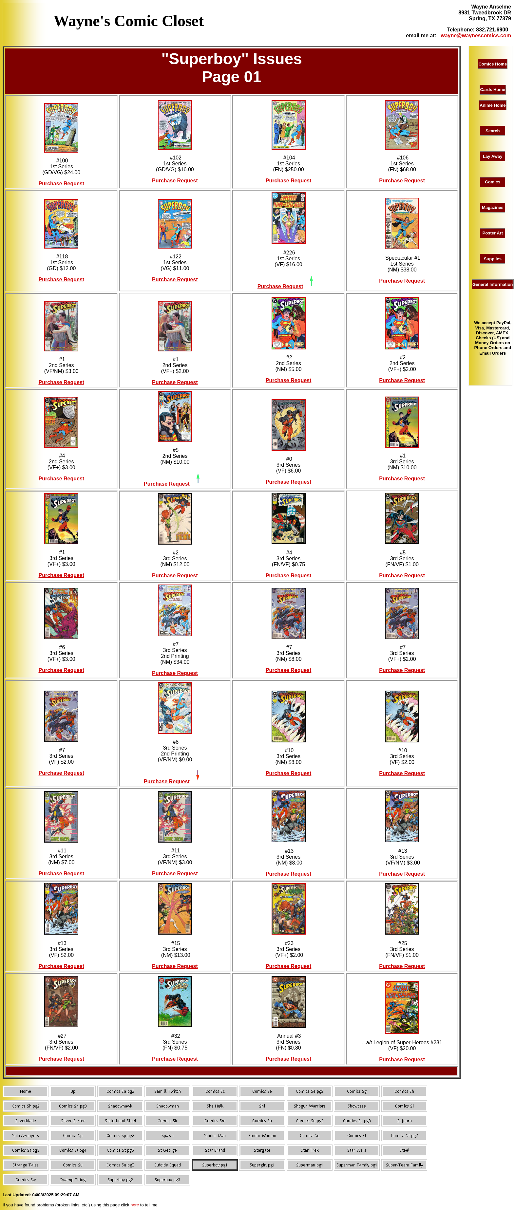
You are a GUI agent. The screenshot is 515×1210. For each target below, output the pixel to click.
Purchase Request (62, 183)
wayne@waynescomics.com (476, 35)
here (134, 1204)
